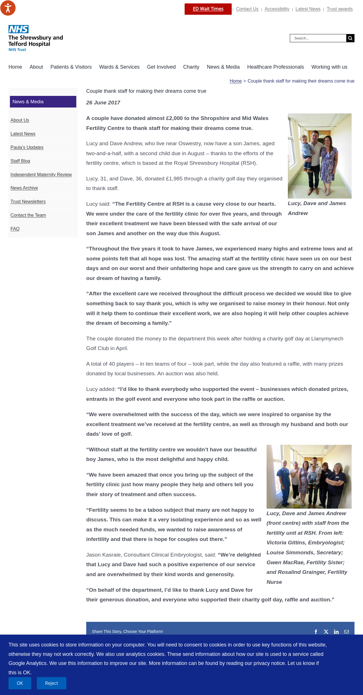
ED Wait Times (208, 9)
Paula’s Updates (26, 147)
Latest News (308, 9)
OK (20, 683)
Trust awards (340, 9)
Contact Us (247, 9)
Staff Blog (20, 161)
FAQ (15, 228)
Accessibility (277, 9)
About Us (19, 120)
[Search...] (318, 38)
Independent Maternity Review (41, 174)
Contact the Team (28, 215)
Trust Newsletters (28, 201)
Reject (51, 683)
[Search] (350, 38)
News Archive (24, 188)
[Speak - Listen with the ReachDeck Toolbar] (8, 8)
